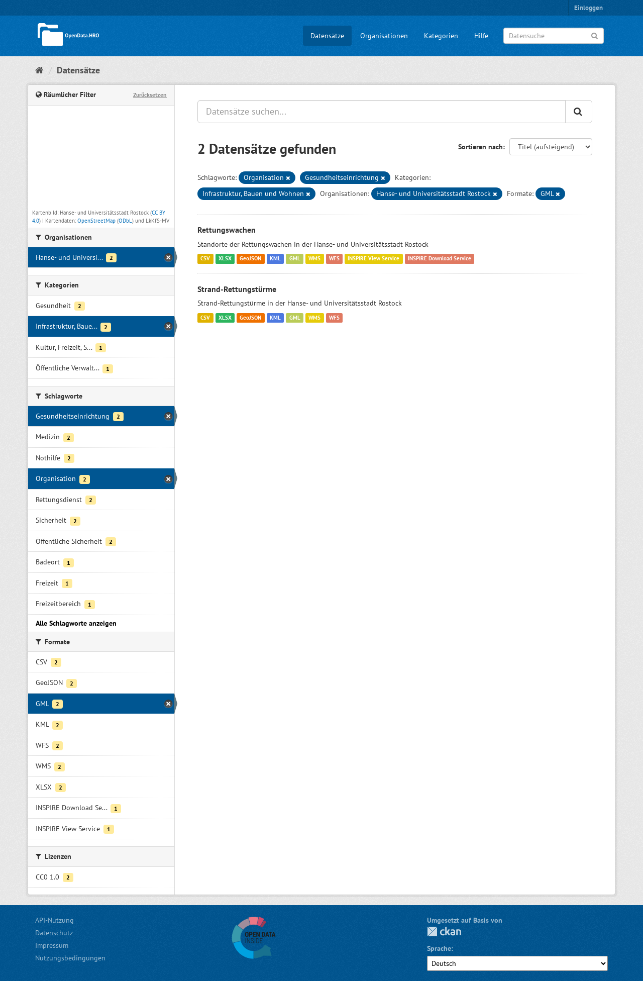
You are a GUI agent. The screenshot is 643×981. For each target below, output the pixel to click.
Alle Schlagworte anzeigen (76, 623)
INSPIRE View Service (373, 258)
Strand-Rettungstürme (236, 289)
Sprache (439, 948)
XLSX (225, 258)
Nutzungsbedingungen (70, 957)
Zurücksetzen (150, 95)
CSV (205, 258)
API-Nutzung (54, 920)
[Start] (39, 70)
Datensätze (327, 35)
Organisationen (384, 35)
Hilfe (481, 35)
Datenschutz (54, 932)
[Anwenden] (594, 35)
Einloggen (588, 8)
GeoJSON (250, 258)
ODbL (125, 220)
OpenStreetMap (96, 220)
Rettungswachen (226, 230)
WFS (334, 258)
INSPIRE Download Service (439, 258)
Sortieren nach (480, 146)
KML (275, 258)
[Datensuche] (553, 36)
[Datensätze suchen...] (381, 111)
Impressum (51, 945)
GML (294, 258)
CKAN (444, 931)
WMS (314, 258)
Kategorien (441, 35)
